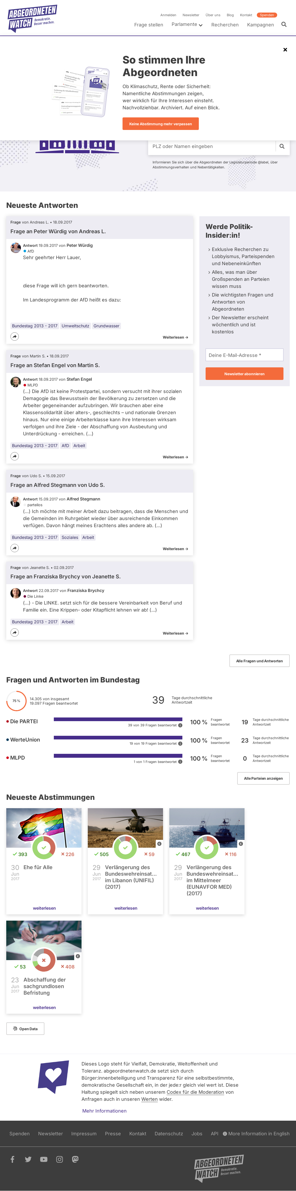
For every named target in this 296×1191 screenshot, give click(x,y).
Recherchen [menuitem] (225, 24)
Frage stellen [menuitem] (148, 24)
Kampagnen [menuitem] (260, 24)
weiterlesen (44, 908)
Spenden (267, 15)
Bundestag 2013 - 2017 (34, 325)
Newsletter (191, 15)
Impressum (84, 1133)
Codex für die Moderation (195, 1092)
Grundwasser (106, 325)
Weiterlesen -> (175, 337)
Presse (113, 1133)
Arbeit (79, 445)
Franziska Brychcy (85, 590)
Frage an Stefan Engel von (55, 365)
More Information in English (256, 1133)
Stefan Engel (79, 379)
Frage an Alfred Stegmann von (57, 485)
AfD (65, 445)
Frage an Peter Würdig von (58, 231)
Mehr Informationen (104, 1111)
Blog (230, 15)
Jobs (196, 1133)
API (214, 1133)
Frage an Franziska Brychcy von (65, 576)
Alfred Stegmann (83, 499)
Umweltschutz (75, 325)
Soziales (70, 537)
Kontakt (246, 15)
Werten (149, 1099)
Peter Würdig (80, 245)
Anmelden (168, 15)
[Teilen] (14, 336)
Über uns (213, 15)
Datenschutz (169, 1133)
